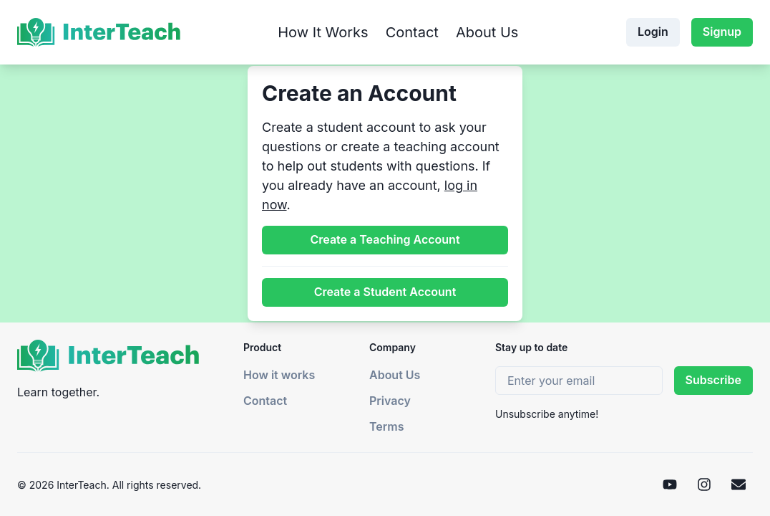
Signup (722, 31)
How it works (279, 375)
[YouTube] (670, 484)
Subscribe (713, 380)
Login (653, 31)
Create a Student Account (385, 292)
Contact (412, 32)
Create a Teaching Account (384, 239)
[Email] (738, 484)
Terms (386, 426)
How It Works (323, 32)
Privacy (390, 400)
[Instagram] (704, 484)
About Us (487, 32)
